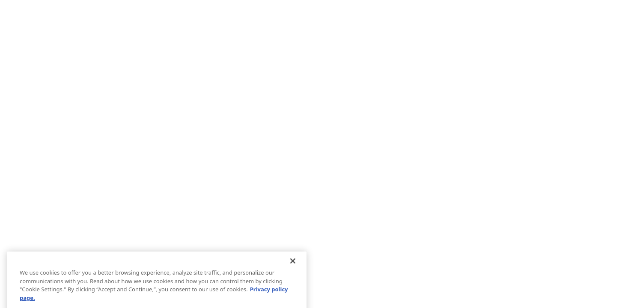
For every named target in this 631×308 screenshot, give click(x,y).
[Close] (292, 264)
